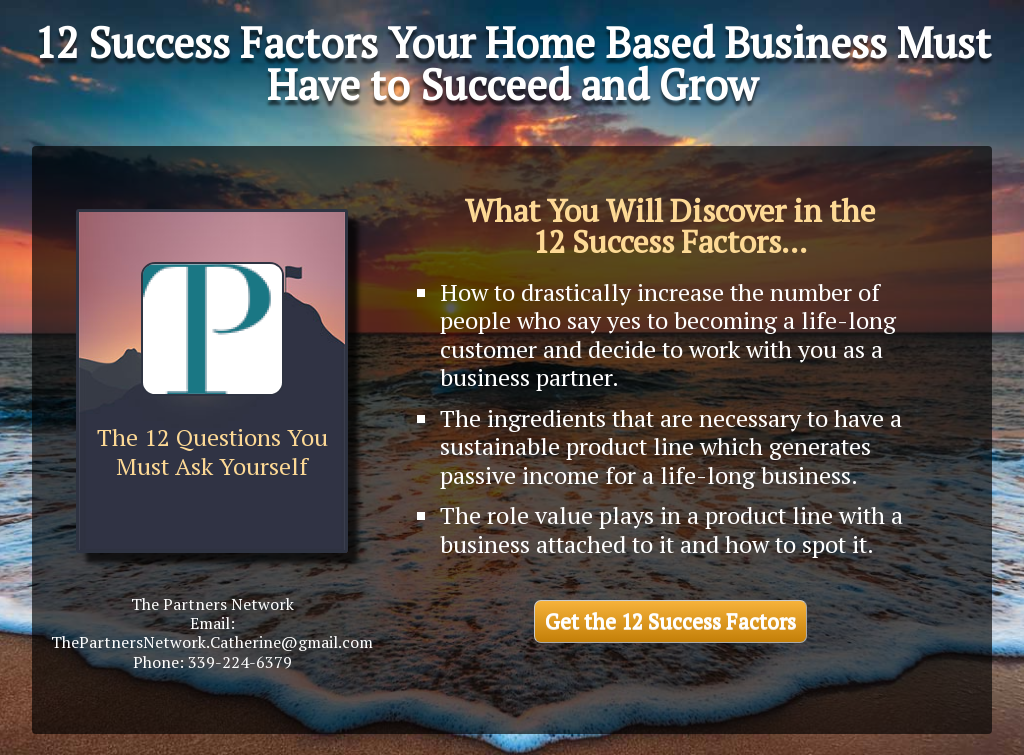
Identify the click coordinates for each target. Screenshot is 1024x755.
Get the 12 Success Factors (670, 621)
